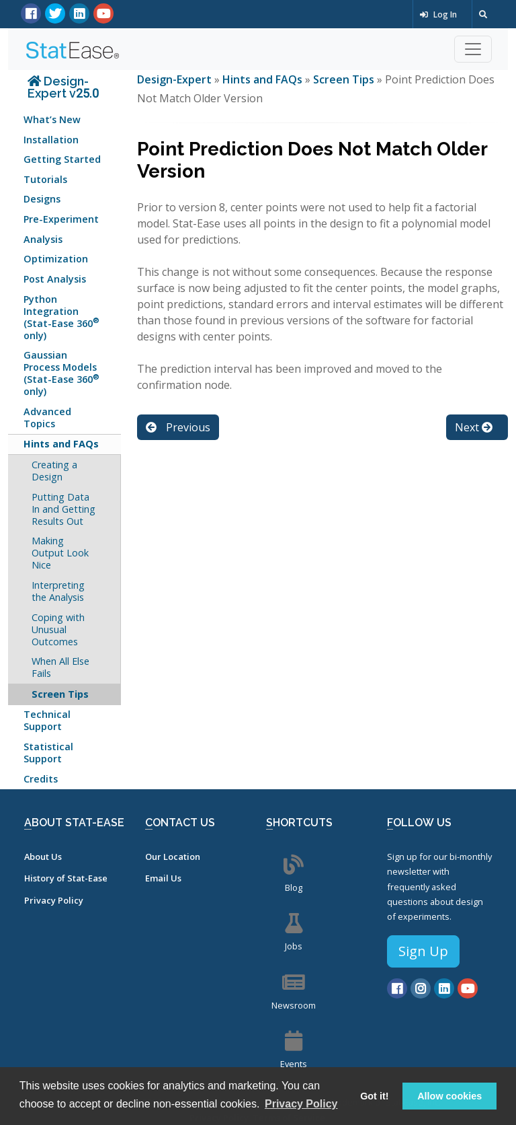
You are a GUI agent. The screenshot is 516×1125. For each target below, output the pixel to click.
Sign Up (423, 951)
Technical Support (47, 720)
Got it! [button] (374, 1096)
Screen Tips (60, 694)
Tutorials (45, 179)
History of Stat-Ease (66, 878)
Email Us (163, 878)
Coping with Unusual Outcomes (58, 629)
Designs (42, 198)
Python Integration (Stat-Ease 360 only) (61, 317)
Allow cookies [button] (449, 1096)
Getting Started (62, 159)
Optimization (56, 258)
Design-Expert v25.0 (63, 87)
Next (473, 427)
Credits (41, 778)
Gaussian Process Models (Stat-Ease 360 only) (61, 373)
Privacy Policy (53, 900)
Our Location (172, 856)
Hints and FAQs (61, 443)
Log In (438, 14)
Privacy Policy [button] (301, 1104)
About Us (43, 856)
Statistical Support (48, 752)
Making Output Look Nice (60, 552)
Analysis (43, 239)
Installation (51, 139)
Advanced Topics (47, 417)
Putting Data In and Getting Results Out (63, 509)
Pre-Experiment (61, 219)
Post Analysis (55, 279)
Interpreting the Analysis (58, 591)
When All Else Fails (60, 667)
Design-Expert (175, 79)
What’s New (52, 119)
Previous (178, 427)
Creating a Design (54, 470)
